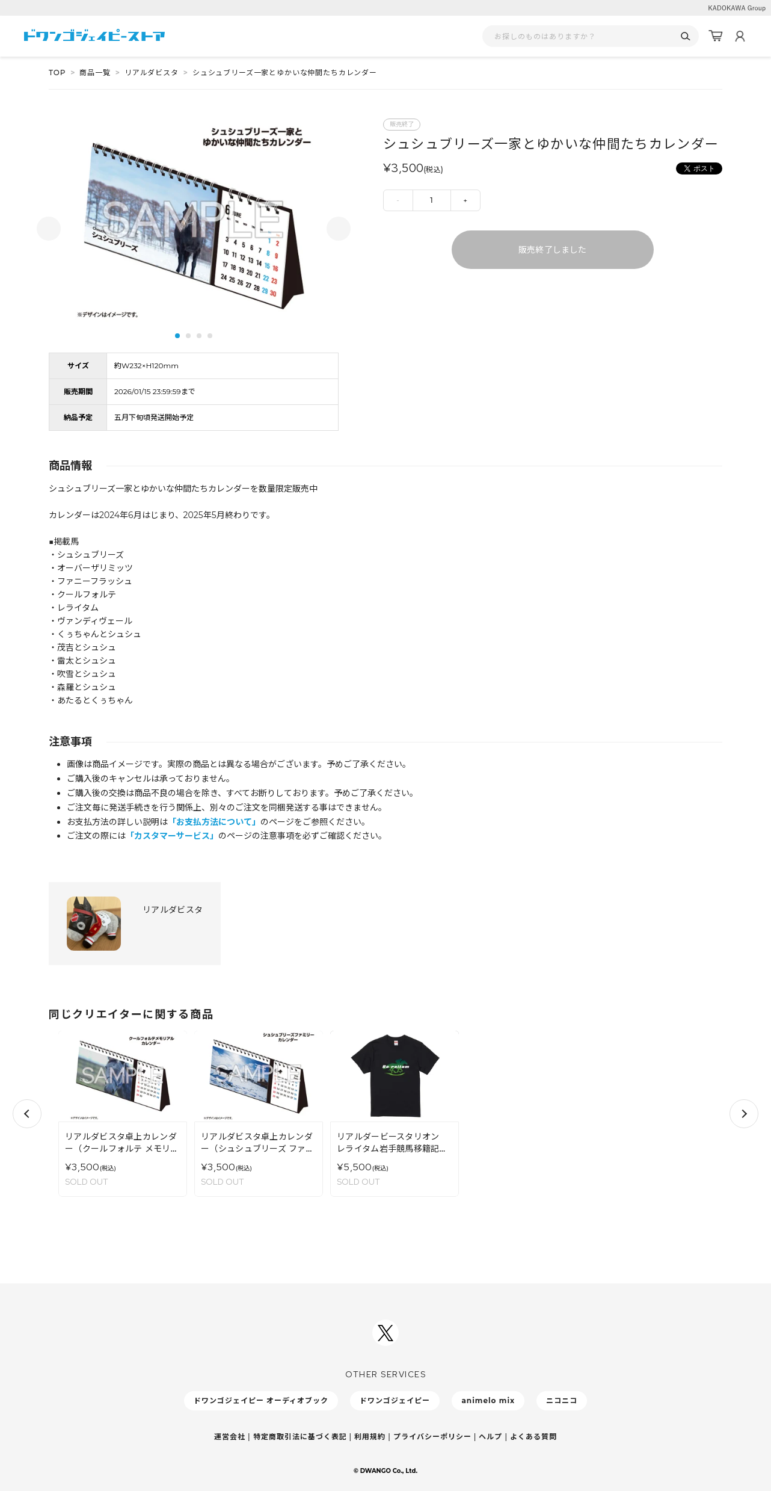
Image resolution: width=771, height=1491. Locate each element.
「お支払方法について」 (214, 821)
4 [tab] (209, 335)
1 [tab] (177, 335)
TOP (57, 72)
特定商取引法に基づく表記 (300, 1436)
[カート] (715, 36)
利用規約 (370, 1436)
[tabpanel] (194, 221)
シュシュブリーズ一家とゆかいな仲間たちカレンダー (284, 72)
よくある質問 (533, 1436)
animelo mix (488, 1400)
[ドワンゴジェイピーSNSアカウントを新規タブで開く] (385, 1333)
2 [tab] (188, 335)
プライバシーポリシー (432, 1436)
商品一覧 (94, 72)
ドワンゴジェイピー (395, 1400)
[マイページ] (740, 36)
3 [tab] (199, 335)
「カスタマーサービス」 (172, 835)
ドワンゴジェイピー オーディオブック (261, 1400)
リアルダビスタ (151, 72)
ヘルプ (490, 1436)
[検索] (685, 36)
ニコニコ (561, 1400)
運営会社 (229, 1436)
